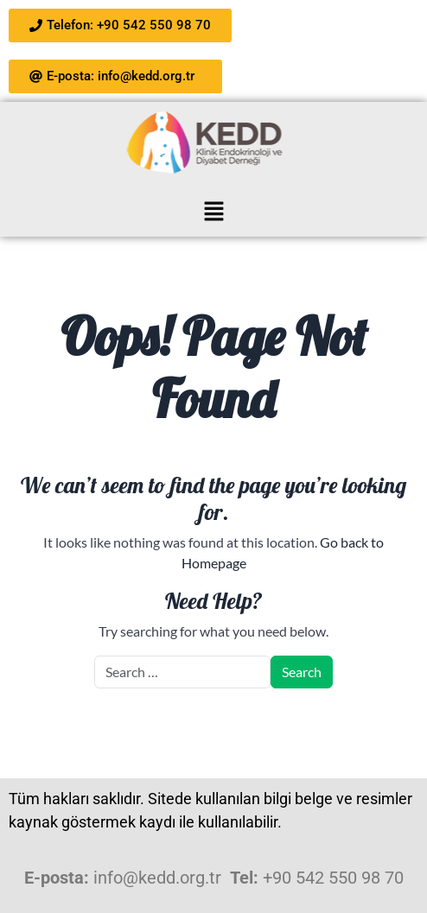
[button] (213, 210)
